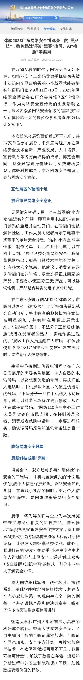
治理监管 (17, 28)
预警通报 (33, 28)
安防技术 (66, 28)
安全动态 (50, 28)
